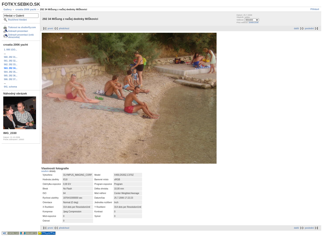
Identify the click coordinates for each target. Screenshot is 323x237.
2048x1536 (254, 22)
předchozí (64, 28)
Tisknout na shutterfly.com (22, 27)
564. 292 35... (10, 72)
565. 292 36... (10, 75)
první (50, 28)
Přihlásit (315, 9)
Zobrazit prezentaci (18, 31)
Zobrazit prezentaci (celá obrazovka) (21, 36)
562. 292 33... (10, 64)
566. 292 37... (10, 79)
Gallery (7, 9)
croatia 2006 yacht (25, 9)
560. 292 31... (10, 57)
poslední (309, 28)
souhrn (45, 171)
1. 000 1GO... (10, 49)
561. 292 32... (10, 61)
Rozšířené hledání (17, 20)
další (296, 28)
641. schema (10, 87)
